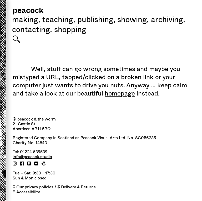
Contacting (32, 30)
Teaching (58, 20)
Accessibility (28, 192)
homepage (120, 93)
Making (26, 20)
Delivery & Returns (78, 187)
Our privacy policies (34, 187)
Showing (133, 20)
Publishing (96, 20)
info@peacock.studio (32, 156)
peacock (28, 11)
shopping (70, 30)
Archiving (168, 20)
